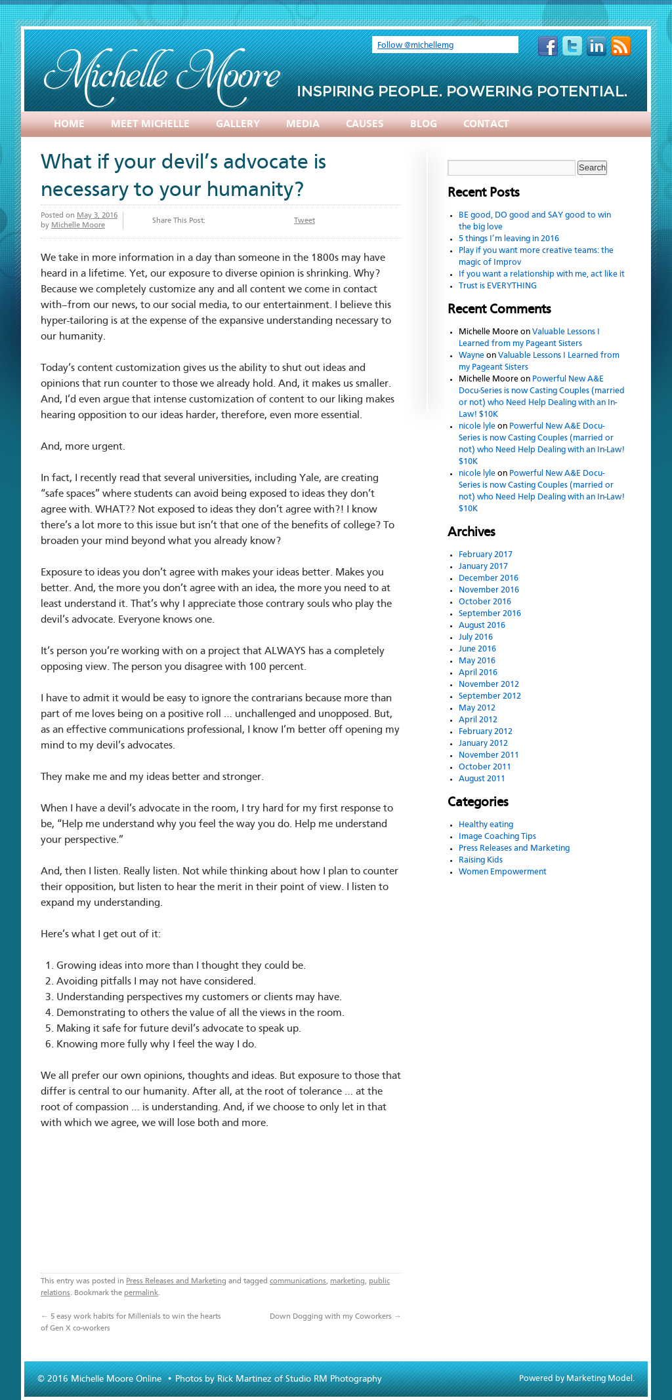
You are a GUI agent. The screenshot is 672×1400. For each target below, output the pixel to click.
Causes (365, 124)
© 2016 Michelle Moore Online (100, 1379)
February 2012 (486, 732)
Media (303, 124)
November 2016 (489, 590)
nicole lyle (477, 426)
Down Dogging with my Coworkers (336, 1317)
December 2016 (488, 578)
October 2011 (485, 767)
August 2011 (482, 779)
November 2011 (489, 755)
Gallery (238, 124)
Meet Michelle (150, 124)
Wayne (471, 355)
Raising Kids (481, 860)
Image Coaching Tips (497, 836)
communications (298, 1281)
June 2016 (477, 649)
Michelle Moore (78, 225)
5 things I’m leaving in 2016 (509, 239)
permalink (141, 1293)
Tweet (304, 221)
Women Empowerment (503, 872)
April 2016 (478, 673)
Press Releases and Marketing (176, 1281)
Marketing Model (599, 1378)
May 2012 (477, 708)
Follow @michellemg (415, 45)
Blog (423, 124)
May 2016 (477, 661)
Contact (486, 124)
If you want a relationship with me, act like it (542, 274)
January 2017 (483, 566)
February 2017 (486, 555)
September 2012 (490, 696)
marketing (347, 1281)
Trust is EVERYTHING (498, 286)
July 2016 (476, 637)
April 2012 (478, 720)
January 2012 (483, 743)
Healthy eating (486, 825)
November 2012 (489, 684)
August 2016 (482, 625)
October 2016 (485, 602)
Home (69, 124)
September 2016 (490, 614)
